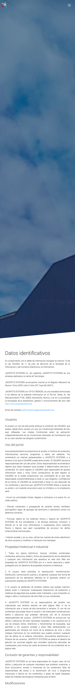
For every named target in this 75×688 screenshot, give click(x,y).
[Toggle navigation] (69, 5)
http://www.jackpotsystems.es (18, 404)
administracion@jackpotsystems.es (38, 410)
